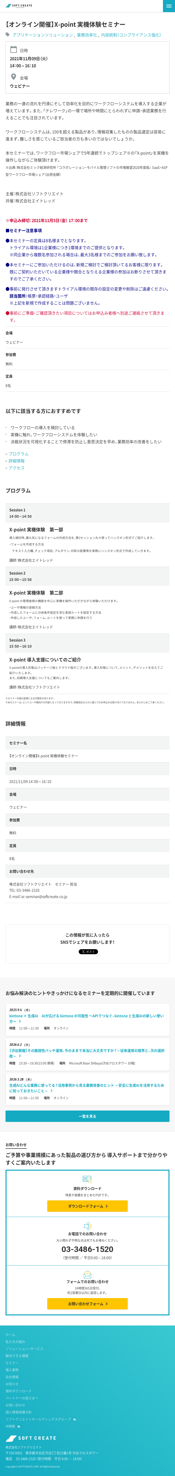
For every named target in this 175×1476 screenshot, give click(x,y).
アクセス (17, 468)
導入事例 (12, 1369)
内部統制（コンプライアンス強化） (131, 35)
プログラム (19, 454)
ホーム (10, 1334)
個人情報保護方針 (19, 1412)
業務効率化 (87, 35)
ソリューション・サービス (24, 1348)
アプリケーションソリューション (43, 35)
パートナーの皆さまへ (22, 1397)
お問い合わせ (15, 1405)
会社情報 (12, 1376)
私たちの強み (15, 1341)
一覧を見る (87, 1116)
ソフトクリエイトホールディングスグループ (38, 1419)
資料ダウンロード (19, 1390)
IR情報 (10, 1426)
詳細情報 (17, 461)
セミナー (12, 1362)
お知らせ (12, 1383)
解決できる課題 (17, 1355)
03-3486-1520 (88, 1253)
